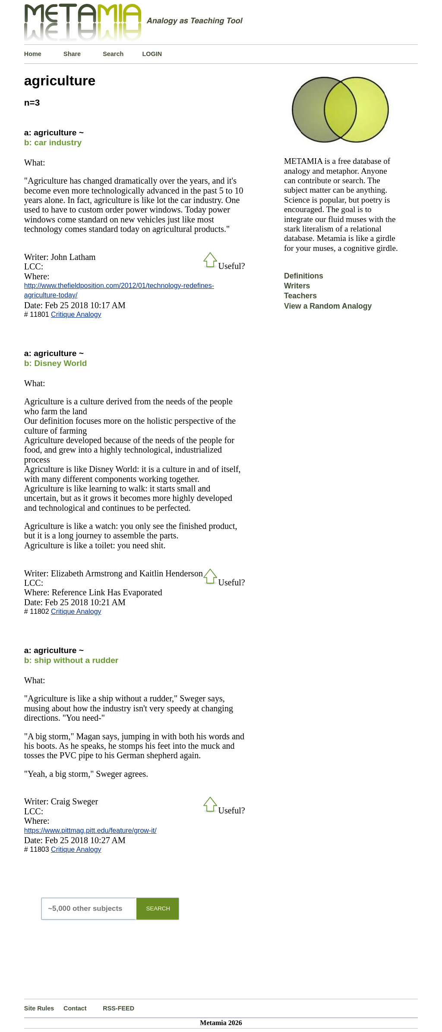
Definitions (303, 276)
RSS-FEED (118, 1008)
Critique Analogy (76, 314)
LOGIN (152, 53)
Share (72, 53)
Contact (75, 1008)
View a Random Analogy (328, 306)
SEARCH (158, 908)
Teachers (300, 295)
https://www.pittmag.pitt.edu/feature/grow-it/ (90, 830)
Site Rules (39, 1008)
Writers (297, 285)
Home (32, 53)
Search (113, 53)
